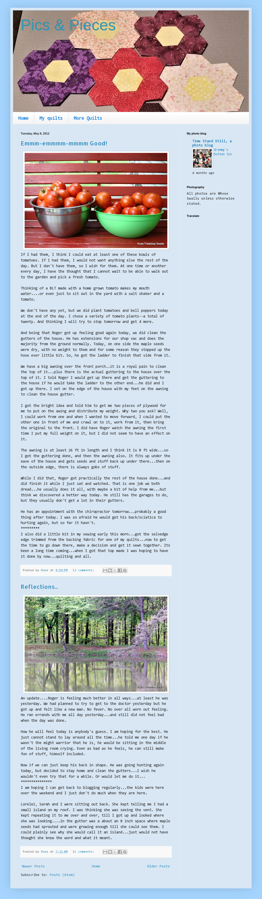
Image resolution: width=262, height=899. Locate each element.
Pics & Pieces (68, 25)
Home (23, 118)
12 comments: (84, 570)
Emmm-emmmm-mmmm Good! (64, 143)
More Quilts (88, 118)
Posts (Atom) (62, 875)
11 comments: (84, 851)
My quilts (51, 118)
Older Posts (158, 866)
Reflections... (39, 586)
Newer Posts (33, 866)
